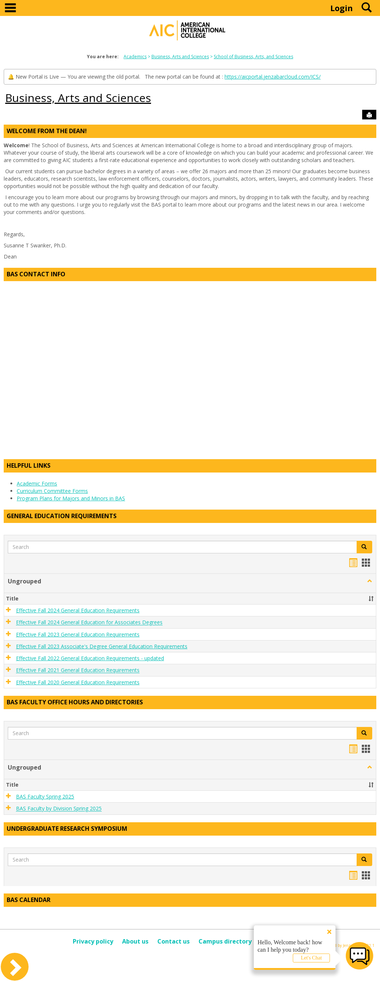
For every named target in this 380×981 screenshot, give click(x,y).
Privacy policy (93, 941)
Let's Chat (311, 958)
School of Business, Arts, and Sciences (253, 56)
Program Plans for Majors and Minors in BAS (71, 498)
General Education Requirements (62, 516)
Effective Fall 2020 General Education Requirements (78, 682)
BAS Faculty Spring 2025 (45, 796)
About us (135, 941)
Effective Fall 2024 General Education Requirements (78, 610)
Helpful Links (28, 465)
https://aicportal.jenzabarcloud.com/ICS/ (273, 76)
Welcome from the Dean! (47, 131)
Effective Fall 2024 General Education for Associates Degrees (89, 622)
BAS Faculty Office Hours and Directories (75, 702)
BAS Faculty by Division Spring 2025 (59, 808)
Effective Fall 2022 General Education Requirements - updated (90, 658)
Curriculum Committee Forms (52, 490)
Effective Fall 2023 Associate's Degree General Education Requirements (101, 646)
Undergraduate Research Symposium (67, 828)
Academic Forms (37, 483)
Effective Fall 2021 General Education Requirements (78, 670)
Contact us (173, 941)
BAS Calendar (28, 900)
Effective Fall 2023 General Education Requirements (78, 634)
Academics (135, 56)
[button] (364, 547)
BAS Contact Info (36, 274)
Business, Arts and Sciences (180, 56)
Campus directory (225, 941)
